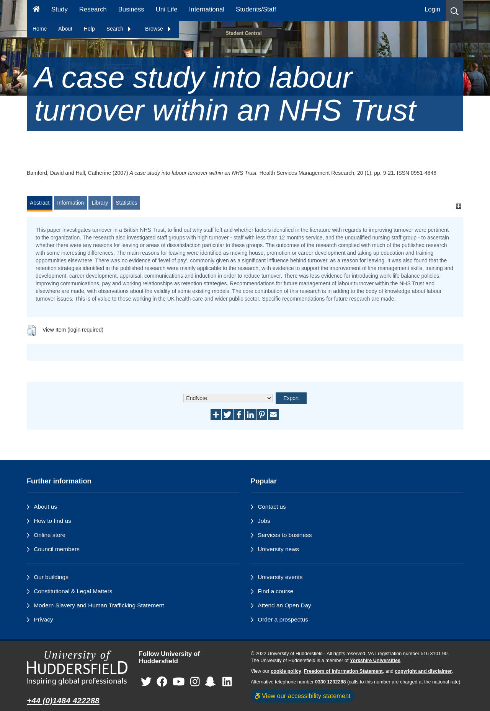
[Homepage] (36, 10)
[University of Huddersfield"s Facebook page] (162, 682)
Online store (49, 535)
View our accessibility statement (303, 695)
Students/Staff (256, 9)
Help (89, 29)
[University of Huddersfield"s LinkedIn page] (227, 682)
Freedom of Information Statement (343, 671)
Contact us (272, 506)
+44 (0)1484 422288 (63, 700)
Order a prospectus (283, 619)
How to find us (52, 520)
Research (93, 9)
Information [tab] (70, 203)
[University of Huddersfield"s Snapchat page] (212, 682)
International (206, 9)
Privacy (43, 619)
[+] (458, 206)
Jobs (264, 520)
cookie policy (286, 671)
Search (119, 29)
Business (131, 9)
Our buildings (51, 577)
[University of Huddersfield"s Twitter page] (146, 682)
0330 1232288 (330, 682)
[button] (454, 10)
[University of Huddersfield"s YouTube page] (179, 682)
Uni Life (167, 9)
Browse (158, 29)
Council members (57, 549)
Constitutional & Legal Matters (73, 591)
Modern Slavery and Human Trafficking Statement (99, 605)
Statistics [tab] (126, 203)
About (65, 29)
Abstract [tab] (39, 203)
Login (432, 9)
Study (59, 9)
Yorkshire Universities (375, 660)
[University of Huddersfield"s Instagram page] (195, 682)
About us (45, 506)
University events (280, 577)
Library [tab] (99, 203)
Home (40, 29)
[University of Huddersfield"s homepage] (77, 668)
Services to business (285, 535)
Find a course (275, 591)
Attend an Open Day (284, 605)
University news (278, 549)
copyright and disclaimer (423, 671)
